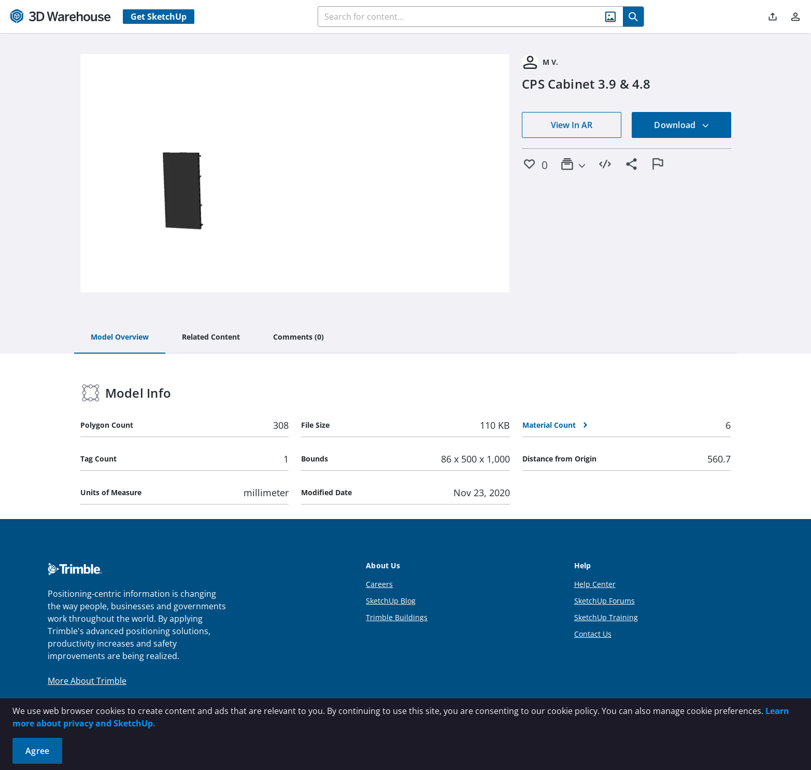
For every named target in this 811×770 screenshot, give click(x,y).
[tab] (119, 337)
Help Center (595, 584)
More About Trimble (87, 681)
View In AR (571, 125)
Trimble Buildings (397, 617)
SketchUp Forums (604, 601)
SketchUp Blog (391, 601)
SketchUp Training (606, 617)
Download (681, 125)
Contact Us (592, 634)
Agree (37, 751)
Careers (379, 584)
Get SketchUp (159, 16)
